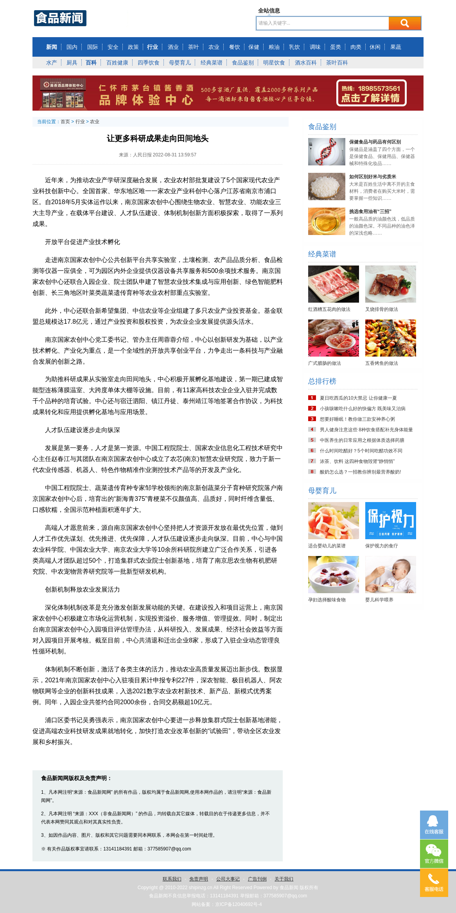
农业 (213, 47)
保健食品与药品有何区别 (375, 142)
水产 (51, 62)
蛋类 (335, 47)
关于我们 (284, 879)
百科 (91, 62)
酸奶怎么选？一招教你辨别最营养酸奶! (360, 472)
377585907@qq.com (285, 896)
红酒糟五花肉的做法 (329, 309)
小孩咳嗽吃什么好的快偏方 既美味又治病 (363, 408)
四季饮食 (149, 62)
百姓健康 (117, 62)
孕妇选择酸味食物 (327, 600)
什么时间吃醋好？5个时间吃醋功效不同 (361, 451)
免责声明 (198, 879)
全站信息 (269, 10)
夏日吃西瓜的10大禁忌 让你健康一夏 (358, 398)
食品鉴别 (243, 62)
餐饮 (234, 47)
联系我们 (172, 879)
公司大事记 (228, 879)
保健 (253, 47)
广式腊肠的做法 (324, 363)
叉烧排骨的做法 (381, 309)
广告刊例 (257, 879)
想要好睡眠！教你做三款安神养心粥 (357, 419)
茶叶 (193, 47)
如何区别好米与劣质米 (372, 176)
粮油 (274, 47)
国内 (71, 47)
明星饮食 (274, 62)
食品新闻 (289, 887)
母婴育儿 (180, 62)
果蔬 (395, 47)
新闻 (51, 47)
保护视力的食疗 (381, 546)
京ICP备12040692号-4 (238, 904)
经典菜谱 (212, 62)
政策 (133, 47)
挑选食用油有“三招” (370, 211)
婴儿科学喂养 (379, 600)
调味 (315, 47)
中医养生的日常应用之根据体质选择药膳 (362, 440)
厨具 (71, 62)
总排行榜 (322, 381)
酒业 (173, 47)
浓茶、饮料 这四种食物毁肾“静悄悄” (357, 461)
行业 (152, 47)
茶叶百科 (337, 62)
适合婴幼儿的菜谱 (327, 546)
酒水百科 (306, 62)
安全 (113, 47)
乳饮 (294, 47)
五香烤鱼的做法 (381, 363)
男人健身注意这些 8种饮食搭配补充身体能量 (366, 429)
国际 (92, 47)
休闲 (375, 47)
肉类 (355, 47)
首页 (65, 121)
